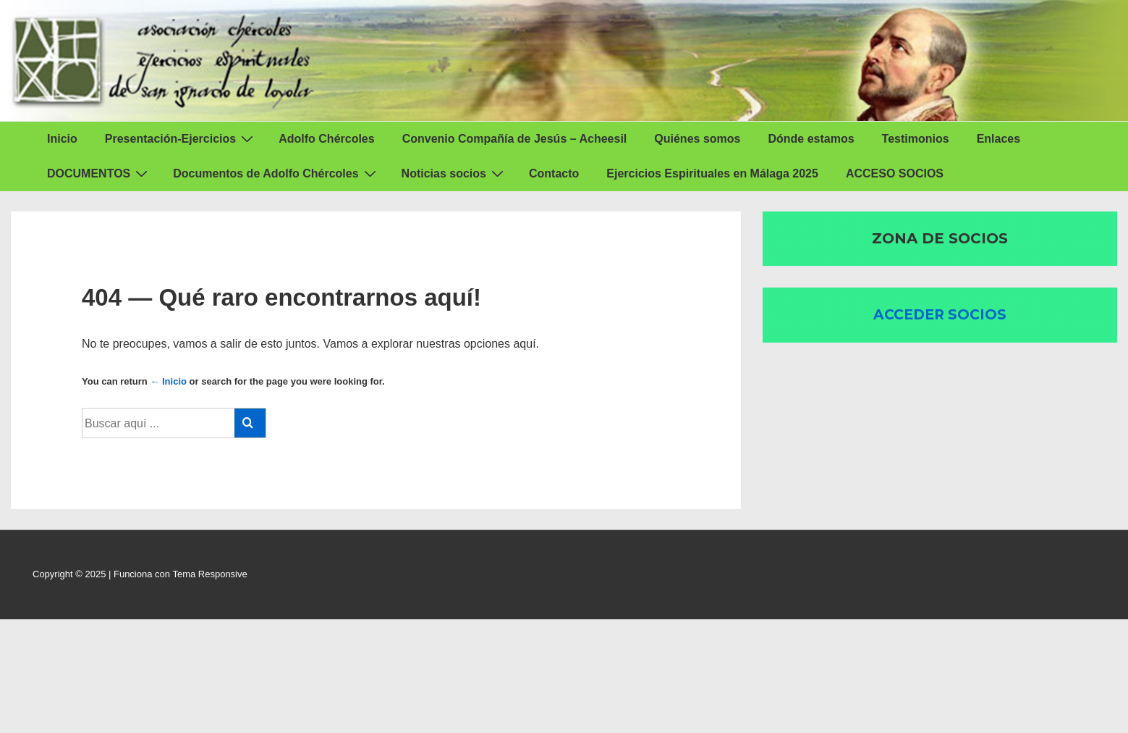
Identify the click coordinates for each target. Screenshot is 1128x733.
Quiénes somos (697, 139)
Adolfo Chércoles (326, 139)
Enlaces (998, 139)
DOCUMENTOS (99, 173)
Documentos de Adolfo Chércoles (276, 173)
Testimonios (915, 139)
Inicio (62, 139)
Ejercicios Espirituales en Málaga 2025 (712, 173)
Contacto (554, 173)
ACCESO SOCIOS (894, 173)
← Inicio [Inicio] (168, 381)
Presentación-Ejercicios (181, 138)
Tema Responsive (209, 574)
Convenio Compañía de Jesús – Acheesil (514, 139)
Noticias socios (454, 173)
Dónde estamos (811, 139)
